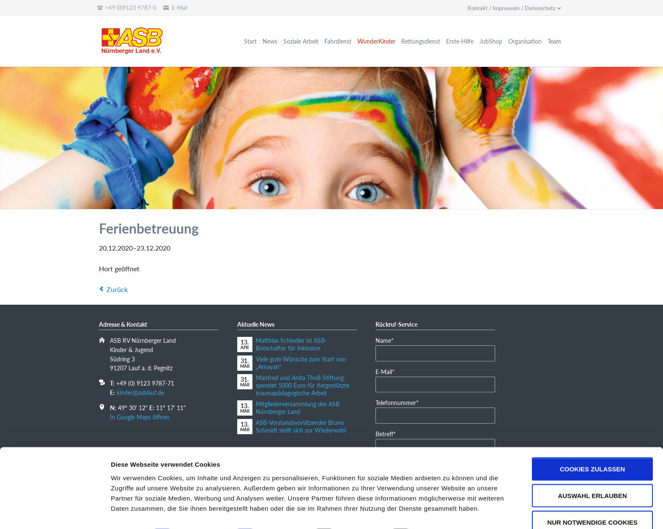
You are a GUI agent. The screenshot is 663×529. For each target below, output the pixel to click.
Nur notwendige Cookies (592, 498)
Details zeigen (449, 512)
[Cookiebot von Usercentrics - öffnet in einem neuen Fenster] (55, 512)
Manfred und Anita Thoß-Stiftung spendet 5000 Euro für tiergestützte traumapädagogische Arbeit (302, 385)
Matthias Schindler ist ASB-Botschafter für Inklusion (291, 344)
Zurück (117, 289)
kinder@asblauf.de (140, 392)
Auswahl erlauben (592, 472)
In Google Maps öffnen (140, 417)
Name (388, 340)
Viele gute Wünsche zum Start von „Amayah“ (301, 362)
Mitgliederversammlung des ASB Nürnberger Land (298, 407)
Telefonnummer (397, 402)
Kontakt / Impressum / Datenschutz (512, 8)
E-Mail (388, 371)
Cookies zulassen (592, 445)
